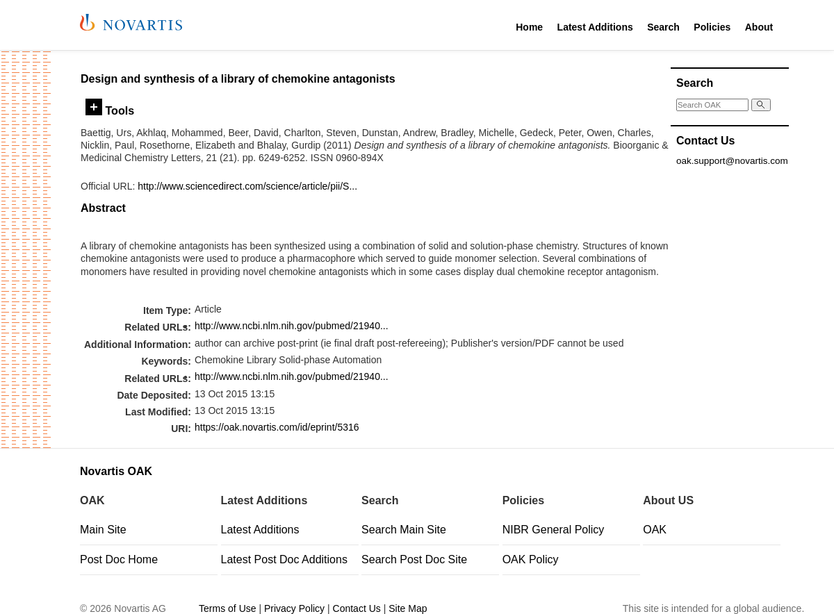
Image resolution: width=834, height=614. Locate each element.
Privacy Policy (294, 608)
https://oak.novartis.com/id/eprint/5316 (277, 427)
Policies (712, 27)
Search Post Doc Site (414, 559)
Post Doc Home (119, 559)
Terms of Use (227, 608)
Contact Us (357, 608)
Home (529, 27)
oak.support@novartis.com (732, 161)
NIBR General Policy (553, 530)
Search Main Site (403, 530)
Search (663, 27)
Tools (109, 110)
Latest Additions (595, 27)
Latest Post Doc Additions (284, 559)
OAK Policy (530, 559)
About (759, 27)
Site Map (408, 608)
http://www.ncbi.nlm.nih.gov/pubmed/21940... (292, 325)
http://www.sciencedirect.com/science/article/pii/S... (247, 186)
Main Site (103, 530)
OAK (655, 530)
